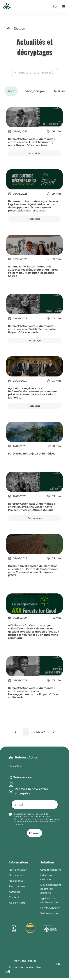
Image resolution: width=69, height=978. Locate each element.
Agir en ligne (17, 902)
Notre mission (18, 869)
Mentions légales (25, 960)
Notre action (17, 875)
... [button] (34, 732)
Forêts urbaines (50, 908)
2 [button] (31, 732)
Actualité (14, 891)
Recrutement (17, 886)
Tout (11, 91)
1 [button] (25, 732)
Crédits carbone (50, 869)
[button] (18, 732)
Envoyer (34, 833)
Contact (14, 897)
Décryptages (34, 91)
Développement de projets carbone (50, 888)
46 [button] (38, 732)
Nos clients (16, 880)
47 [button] (43, 732)
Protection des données (25, 967)
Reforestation (49, 913)
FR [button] (58, 964)
